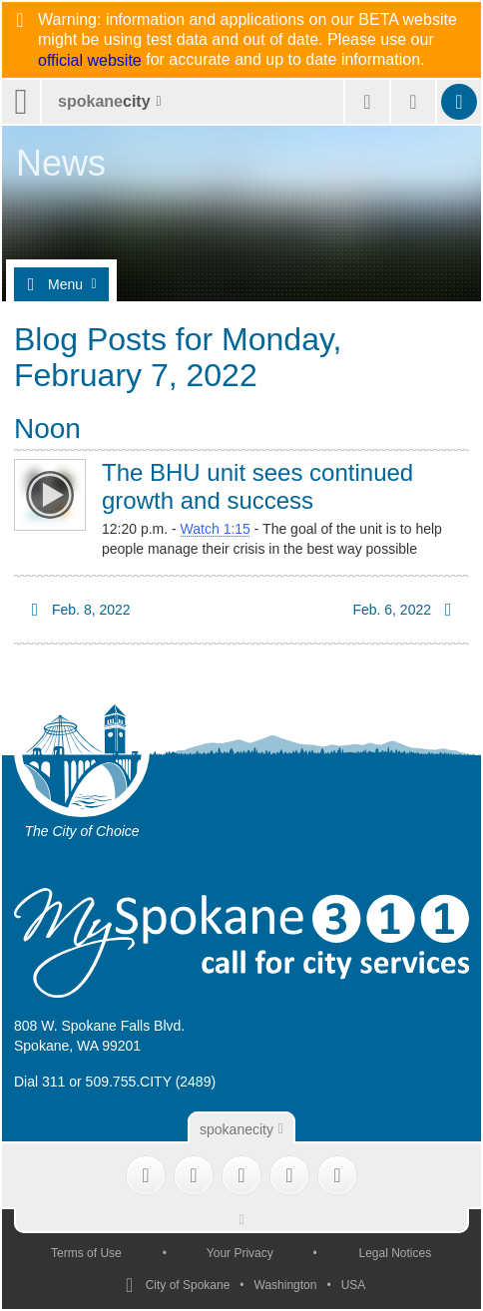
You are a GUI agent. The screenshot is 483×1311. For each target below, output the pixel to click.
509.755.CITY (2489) (151, 1082)
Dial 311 (39, 1082)
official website (90, 61)
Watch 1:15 (215, 529)
